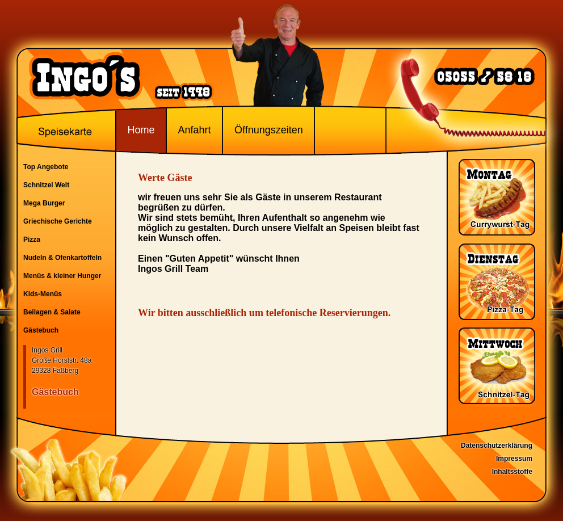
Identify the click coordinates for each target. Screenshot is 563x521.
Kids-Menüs (42, 294)
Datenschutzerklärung (496, 445)
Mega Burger (44, 203)
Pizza (31, 239)
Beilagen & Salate (52, 312)
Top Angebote (45, 167)
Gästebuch (40, 330)
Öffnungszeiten (268, 130)
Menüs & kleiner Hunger (62, 276)
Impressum (514, 459)
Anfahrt (194, 130)
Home (140, 130)
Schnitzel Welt (46, 185)
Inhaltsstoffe (512, 472)
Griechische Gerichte (57, 221)
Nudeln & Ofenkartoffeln (62, 258)
